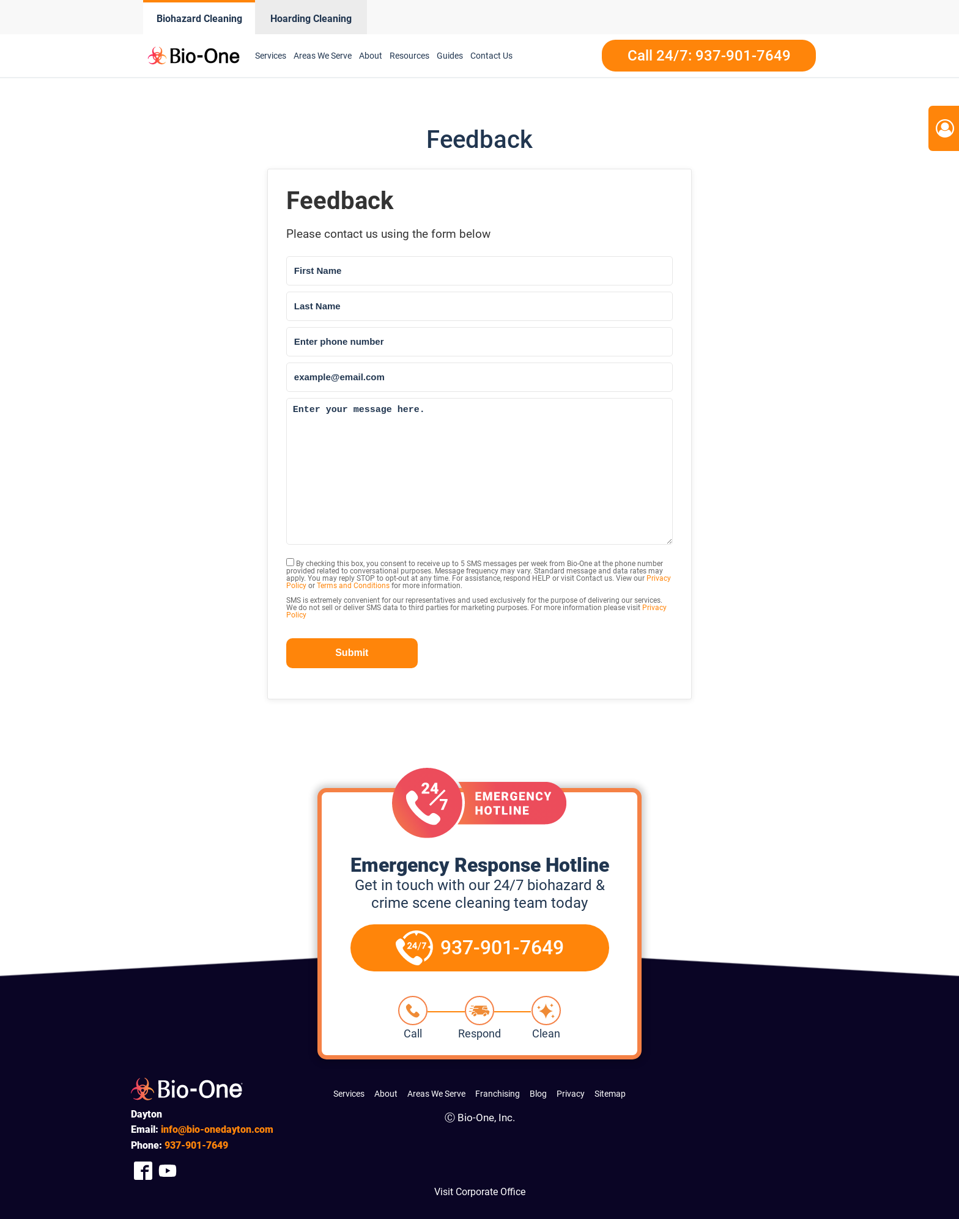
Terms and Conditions (353, 585)
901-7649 (196, 1145)
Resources (409, 56)
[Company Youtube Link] (167, 1171)
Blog (538, 1094)
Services (270, 56)
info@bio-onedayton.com (217, 1129)
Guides (450, 56)
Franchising (497, 1094)
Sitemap (610, 1094)
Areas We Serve (323, 56)
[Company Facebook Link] (143, 1171)
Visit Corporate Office (479, 1192)
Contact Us (491, 56)
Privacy (571, 1094)
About (370, 56)
